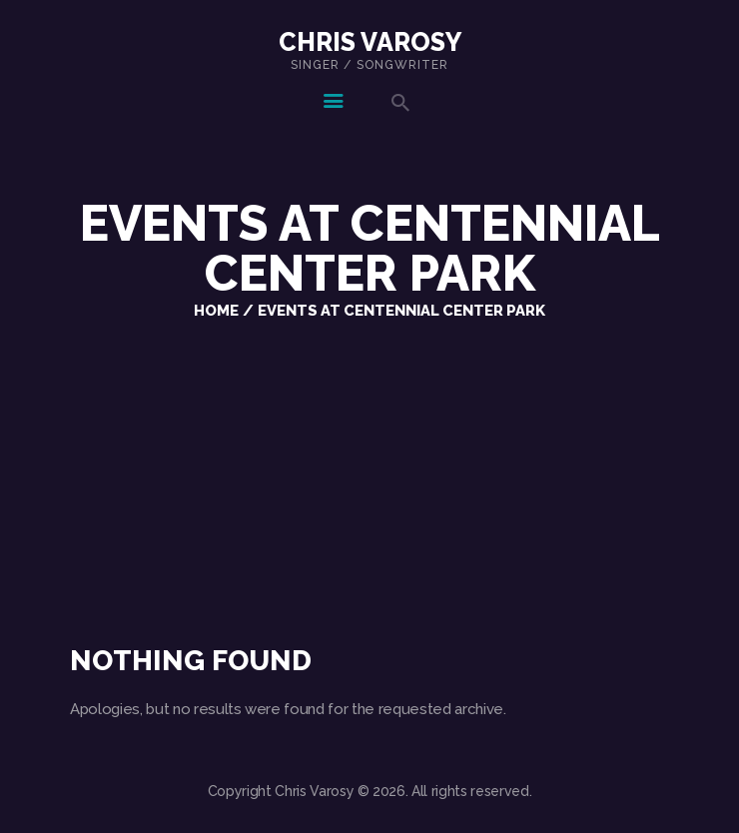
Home (216, 310)
